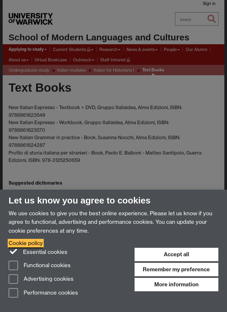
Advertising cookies (41, 279)
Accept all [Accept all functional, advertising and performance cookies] (176, 254)
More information (176, 284)
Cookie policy (26, 243)
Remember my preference (176, 269)
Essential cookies (38, 251)
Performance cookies (43, 293)
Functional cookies (40, 265)
